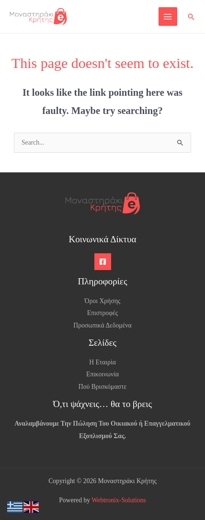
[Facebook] (102, 261)
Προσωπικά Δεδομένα (102, 325)
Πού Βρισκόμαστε (102, 386)
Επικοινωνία (102, 374)
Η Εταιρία (102, 362)
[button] (191, 16)
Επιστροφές (102, 313)
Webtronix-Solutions (118, 500)
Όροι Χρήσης (102, 301)
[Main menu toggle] (168, 16)
